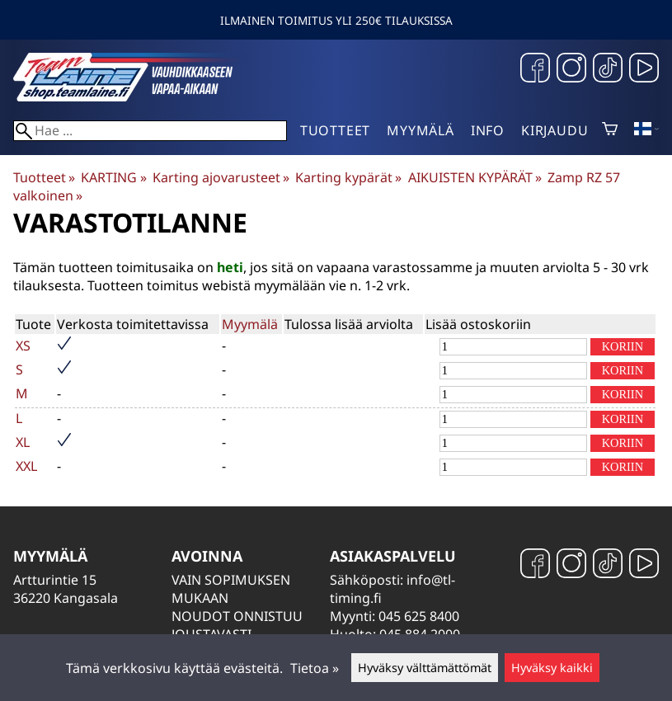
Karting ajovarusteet (221, 177)
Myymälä (420, 130)
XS (23, 345)
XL (23, 442)
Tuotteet (335, 130)
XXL (26, 466)
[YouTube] (644, 70)
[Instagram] (571, 70)
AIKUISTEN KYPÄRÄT (475, 177)
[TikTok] (608, 70)
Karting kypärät (348, 177)
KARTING (113, 177)
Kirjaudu (554, 130)
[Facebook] (535, 70)
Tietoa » (314, 668)
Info (488, 130)
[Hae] (150, 130)
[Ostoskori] (610, 130)
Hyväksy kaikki (552, 667)
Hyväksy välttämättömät (424, 667)
